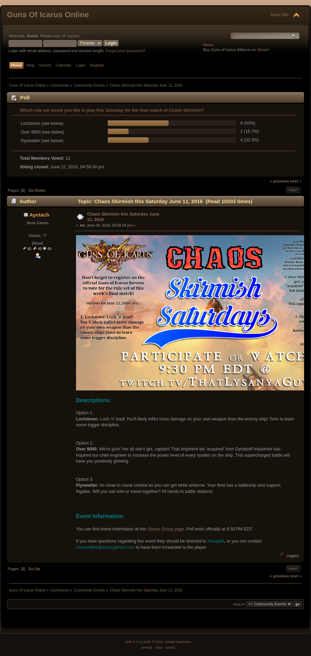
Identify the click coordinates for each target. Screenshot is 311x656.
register (73, 36)
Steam (262, 50)
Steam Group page (166, 529)
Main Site (280, 14)
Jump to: (239, 604)
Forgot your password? (125, 51)
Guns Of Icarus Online (48, 14)
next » (295, 181)
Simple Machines (178, 642)
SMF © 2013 (153, 642)
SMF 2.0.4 (133, 642)
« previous (279, 181)
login (57, 36)
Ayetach (39, 215)
